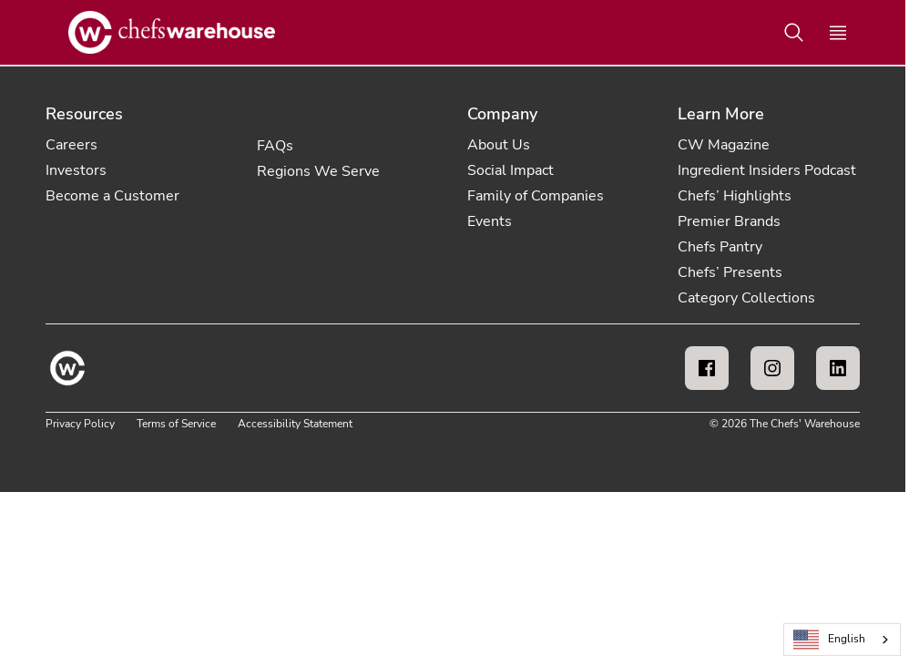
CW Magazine (724, 145)
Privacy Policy (80, 423)
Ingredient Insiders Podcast (767, 170)
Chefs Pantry (720, 247)
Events (489, 221)
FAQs (275, 145)
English (829, 640)
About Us (498, 145)
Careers (71, 145)
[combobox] (842, 639)
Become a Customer (112, 196)
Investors (76, 170)
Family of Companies (535, 196)
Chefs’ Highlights (734, 196)
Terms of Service (176, 423)
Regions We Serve (318, 171)
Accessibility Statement (295, 423)
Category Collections (746, 298)
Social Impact (510, 170)
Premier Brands (729, 221)
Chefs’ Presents (730, 272)
